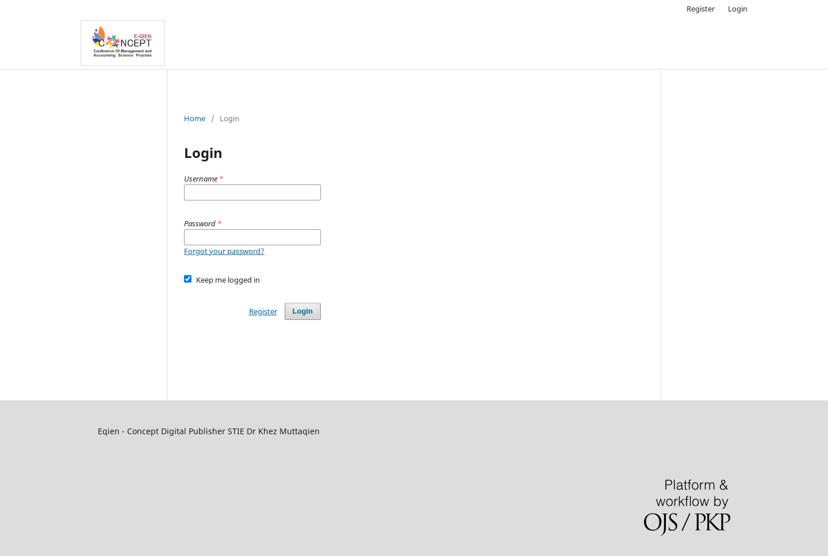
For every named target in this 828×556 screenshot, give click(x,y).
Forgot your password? (224, 251)
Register (701, 8)
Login (737, 8)
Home (194, 118)
